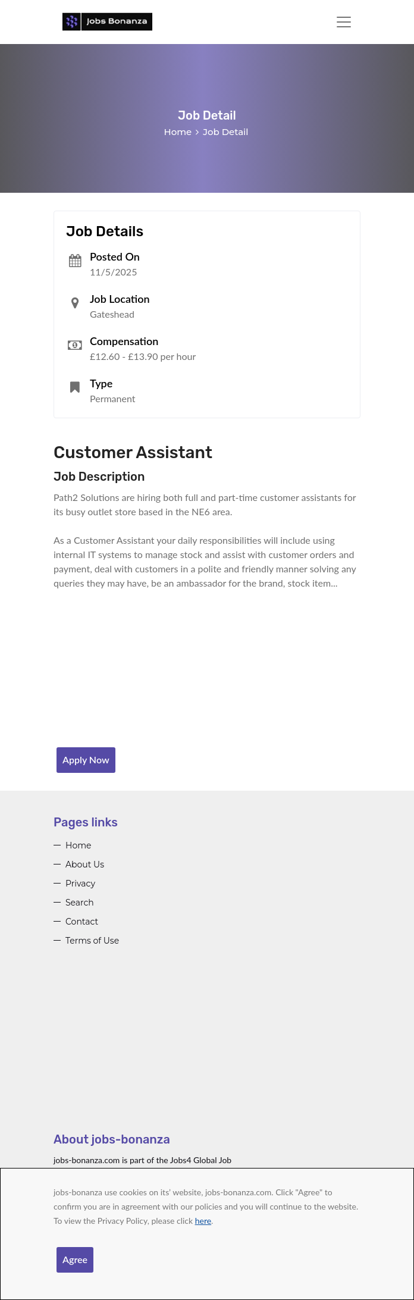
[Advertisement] (207, 1048)
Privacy (80, 883)
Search (79, 902)
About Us (84, 864)
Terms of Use (92, 940)
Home (178, 131)
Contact (81, 921)
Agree (74, 1259)
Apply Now (85, 759)
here (203, 1221)
